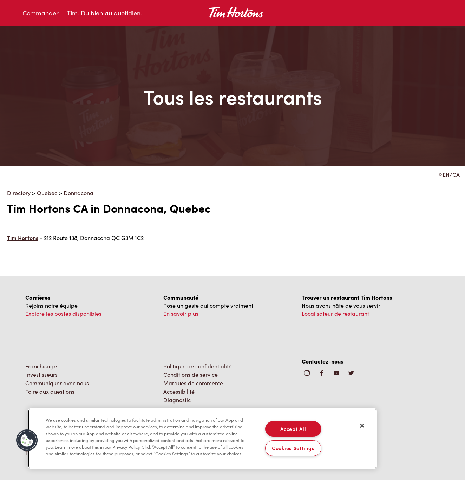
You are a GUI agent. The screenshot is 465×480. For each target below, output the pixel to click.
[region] (202, 438)
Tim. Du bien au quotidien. (104, 13)
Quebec (47, 192)
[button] (27, 440)
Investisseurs (41, 374)
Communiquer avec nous (57, 383)
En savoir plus (180, 313)
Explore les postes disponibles (63, 313)
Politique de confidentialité (197, 366)
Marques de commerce (193, 383)
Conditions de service (190, 374)
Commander (40, 13)
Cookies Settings (293, 448)
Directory (19, 192)
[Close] (362, 425)
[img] (351, 373)
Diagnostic (177, 400)
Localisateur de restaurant (335, 313)
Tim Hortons (22, 237)
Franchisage (41, 366)
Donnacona (78, 192)
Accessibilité (179, 391)
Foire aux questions (49, 391)
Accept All (293, 428)
